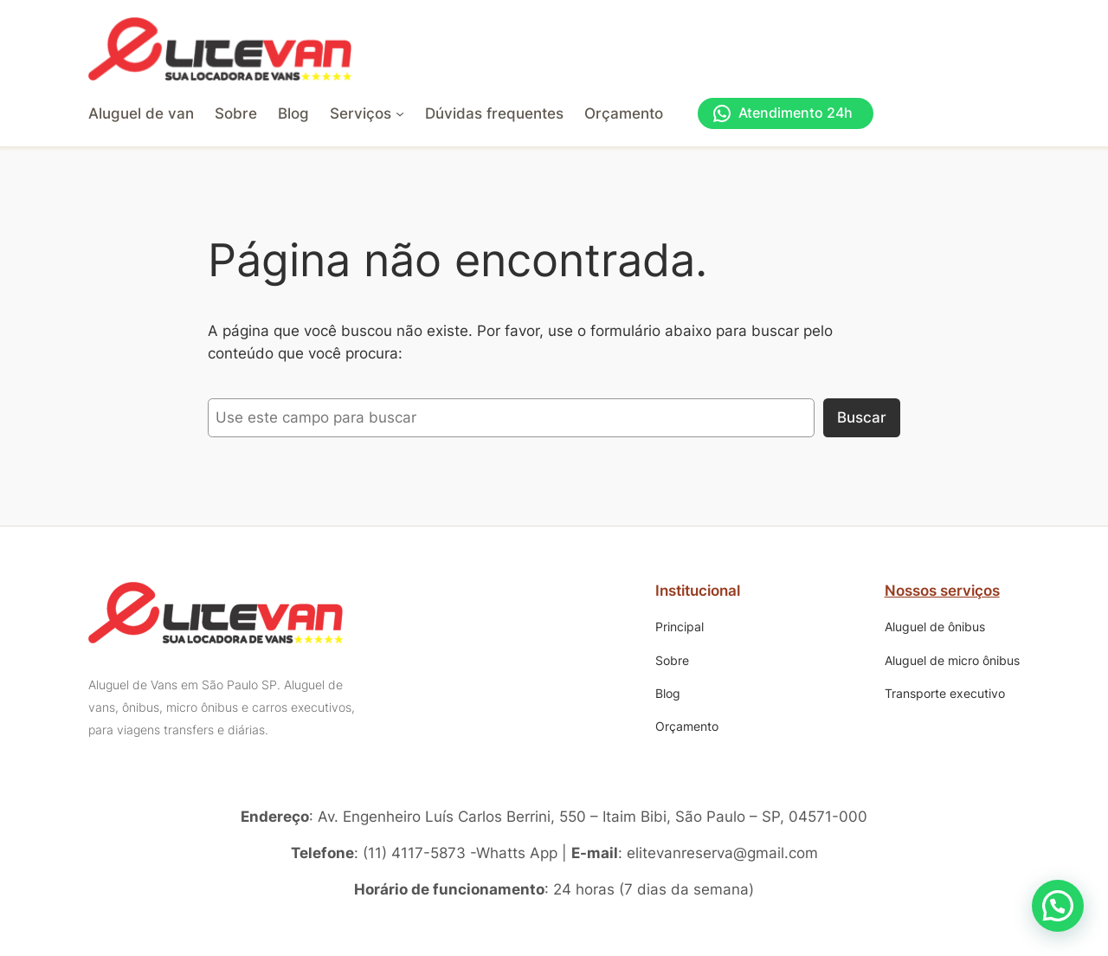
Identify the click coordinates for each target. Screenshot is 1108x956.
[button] (1058, 906)
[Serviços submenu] (366, 113)
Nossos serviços (942, 590)
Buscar (861, 417)
